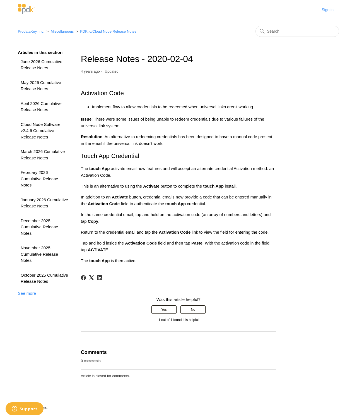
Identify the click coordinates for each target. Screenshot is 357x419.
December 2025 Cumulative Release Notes (39, 227)
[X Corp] (91, 277)
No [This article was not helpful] (193, 310)
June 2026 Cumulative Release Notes (41, 64)
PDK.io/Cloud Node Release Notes (108, 31)
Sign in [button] (328, 10)
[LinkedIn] (99, 277)
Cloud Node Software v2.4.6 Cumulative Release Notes (41, 130)
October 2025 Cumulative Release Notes (44, 278)
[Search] (297, 31)
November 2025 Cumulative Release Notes (39, 254)
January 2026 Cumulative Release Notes (44, 203)
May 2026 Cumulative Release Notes (41, 85)
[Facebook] (83, 277)
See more (27, 293)
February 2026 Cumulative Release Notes (39, 178)
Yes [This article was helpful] (164, 310)
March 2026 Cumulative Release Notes (43, 154)
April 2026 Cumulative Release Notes (41, 106)
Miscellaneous (62, 31)
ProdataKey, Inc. (31, 31)
